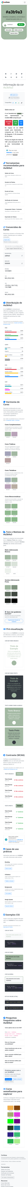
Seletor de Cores (5, 1169)
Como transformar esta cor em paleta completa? (13, 1049)
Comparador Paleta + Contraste (12, 420)
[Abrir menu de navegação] (25, 2)
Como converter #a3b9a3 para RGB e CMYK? (13, 1055)
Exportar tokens (14, 33)
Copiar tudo (6, 239)
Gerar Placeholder (14, 97)
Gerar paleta (8, 30)
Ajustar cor (14, 94)
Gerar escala (8, 868)
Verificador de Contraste (7, 1173)
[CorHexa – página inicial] (5, 2)
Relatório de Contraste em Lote (10, 769)
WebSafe (9, 152)
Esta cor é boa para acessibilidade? (10, 1043)
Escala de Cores (6, 324)
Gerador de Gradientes (7, 1171)
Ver (21, 24)
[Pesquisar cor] (11, 24)
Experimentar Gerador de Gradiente (14, 620)
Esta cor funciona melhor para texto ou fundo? (13, 1061)
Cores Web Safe (5, 1183)
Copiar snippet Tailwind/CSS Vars (14, 248)
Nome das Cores (5, 1185)
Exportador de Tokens (8, 927)
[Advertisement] (14, 57)
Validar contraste (18, 30)
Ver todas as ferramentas (8, 1177)
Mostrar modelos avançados (10, 242)
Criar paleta (8, 893)
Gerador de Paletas (18, 322)
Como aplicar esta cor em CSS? (13, 1027)
